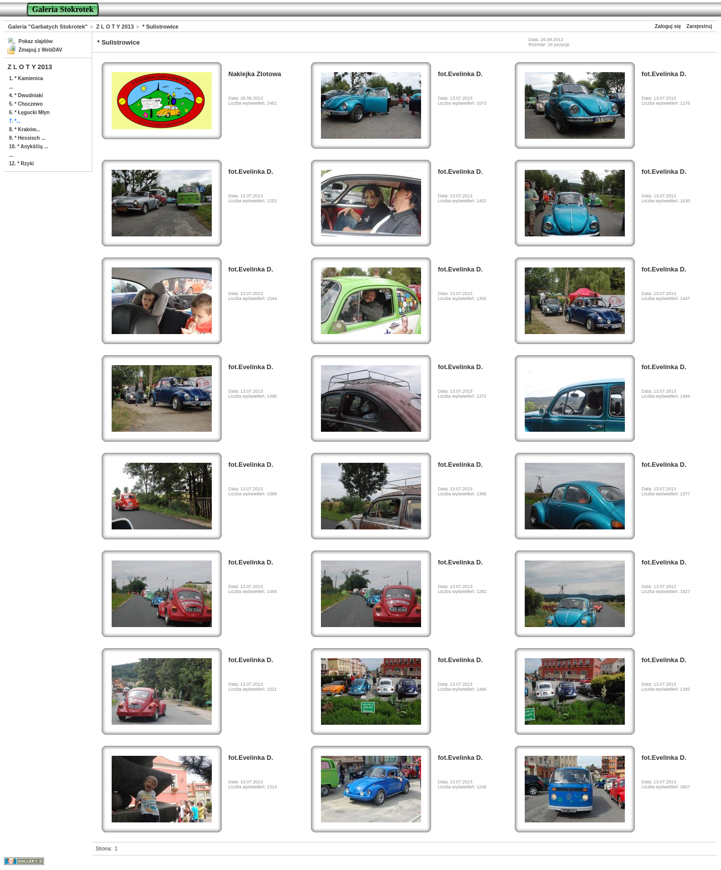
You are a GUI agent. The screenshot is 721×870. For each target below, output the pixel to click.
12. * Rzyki (21, 163)
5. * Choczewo (26, 104)
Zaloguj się (668, 26)
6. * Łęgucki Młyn (29, 112)
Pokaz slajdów (36, 41)
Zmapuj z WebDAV (40, 50)
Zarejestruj (699, 26)
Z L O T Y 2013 (115, 27)
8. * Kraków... (24, 129)
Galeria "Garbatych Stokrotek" (48, 27)
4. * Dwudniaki (26, 95)
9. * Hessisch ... (27, 138)
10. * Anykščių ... (29, 146)
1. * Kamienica (26, 78)
